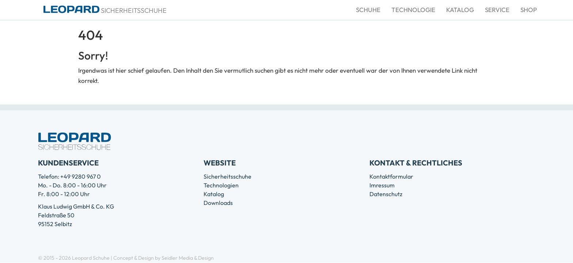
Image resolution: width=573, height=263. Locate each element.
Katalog (460, 10)
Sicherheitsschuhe (227, 176)
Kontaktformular (391, 176)
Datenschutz (385, 194)
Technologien (221, 185)
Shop (528, 10)
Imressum (382, 185)
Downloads (218, 202)
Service (497, 10)
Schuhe (368, 10)
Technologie (413, 10)
